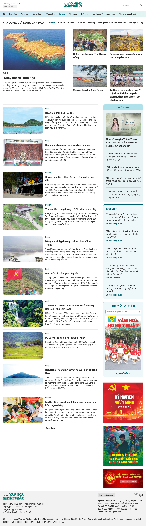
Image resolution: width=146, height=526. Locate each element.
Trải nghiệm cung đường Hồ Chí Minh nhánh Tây (70, 209)
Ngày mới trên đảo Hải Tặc (59, 112)
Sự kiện (84, 14)
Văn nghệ (133, 22)
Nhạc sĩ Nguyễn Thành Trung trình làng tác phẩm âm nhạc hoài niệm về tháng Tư (121, 142)
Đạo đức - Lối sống (86, 22)
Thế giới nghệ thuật (127, 14)
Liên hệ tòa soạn (106, 495)
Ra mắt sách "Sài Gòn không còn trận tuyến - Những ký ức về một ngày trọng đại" (121, 156)
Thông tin (50, 14)
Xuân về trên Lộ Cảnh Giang (88, 90)
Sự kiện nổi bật (10, 7)
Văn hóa (24, 14)
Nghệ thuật (37, 14)
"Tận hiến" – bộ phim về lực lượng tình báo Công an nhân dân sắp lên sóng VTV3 (122, 234)
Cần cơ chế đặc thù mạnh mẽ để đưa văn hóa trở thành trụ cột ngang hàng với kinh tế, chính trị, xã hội (123, 217)
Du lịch (62, 14)
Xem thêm (50, 428)
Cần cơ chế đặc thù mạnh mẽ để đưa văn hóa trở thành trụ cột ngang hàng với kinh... (123, 194)
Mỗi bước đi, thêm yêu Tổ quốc (61, 273)
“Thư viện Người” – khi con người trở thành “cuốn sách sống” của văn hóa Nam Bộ (123, 181)
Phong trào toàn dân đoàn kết (112, 22)
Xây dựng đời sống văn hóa (103, 14)
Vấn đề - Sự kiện (66, 22)
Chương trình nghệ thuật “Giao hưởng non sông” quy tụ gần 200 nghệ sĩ (121, 288)
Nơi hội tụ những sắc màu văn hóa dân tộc (67, 145)
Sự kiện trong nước (114, 224)
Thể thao (73, 14)
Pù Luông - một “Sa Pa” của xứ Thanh (65, 337)
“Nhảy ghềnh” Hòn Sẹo (19, 78)
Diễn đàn (13, 14)
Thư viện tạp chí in (123, 305)
